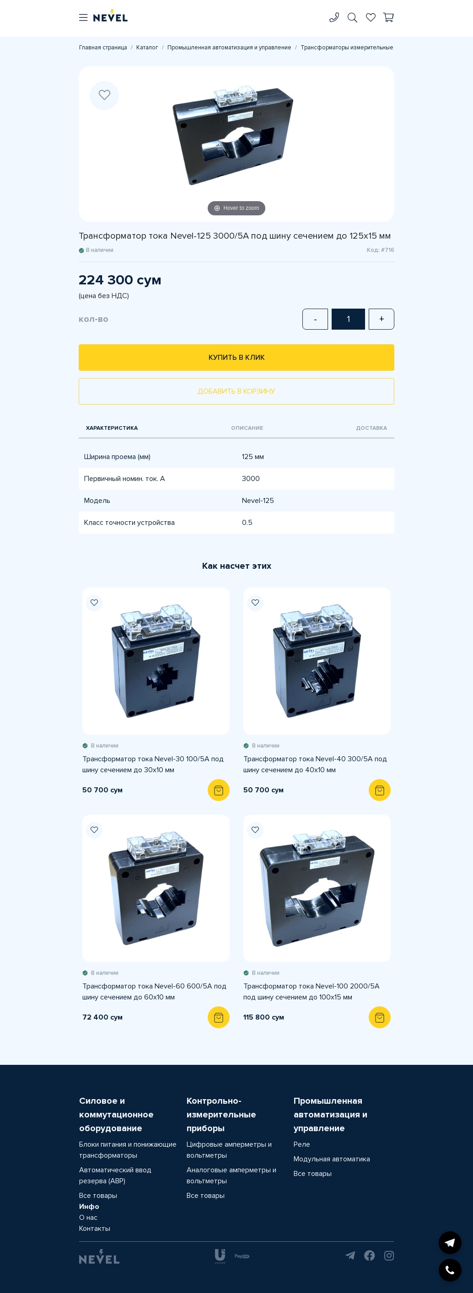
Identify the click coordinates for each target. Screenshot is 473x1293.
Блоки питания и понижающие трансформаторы (128, 1150)
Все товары (98, 1195)
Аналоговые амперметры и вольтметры (231, 1175)
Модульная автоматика (332, 1159)
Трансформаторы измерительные (347, 47)
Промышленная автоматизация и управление (229, 47)
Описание (247, 428)
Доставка (371, 428)
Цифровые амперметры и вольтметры (229, 1150)
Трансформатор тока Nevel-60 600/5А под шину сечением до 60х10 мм (154, 992)
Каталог (147, 47)
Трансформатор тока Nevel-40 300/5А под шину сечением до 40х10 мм (315, 764)
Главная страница (103, 47)
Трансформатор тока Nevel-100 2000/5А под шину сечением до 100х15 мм (311, 992)
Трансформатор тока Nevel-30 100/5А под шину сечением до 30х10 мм (153, 764)
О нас (88, 1217)
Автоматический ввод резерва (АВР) (115, 1175)
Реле (302, 1144)
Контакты (94, 1228)
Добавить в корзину (236, 391)
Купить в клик (237, 357)
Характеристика (112, 428)
